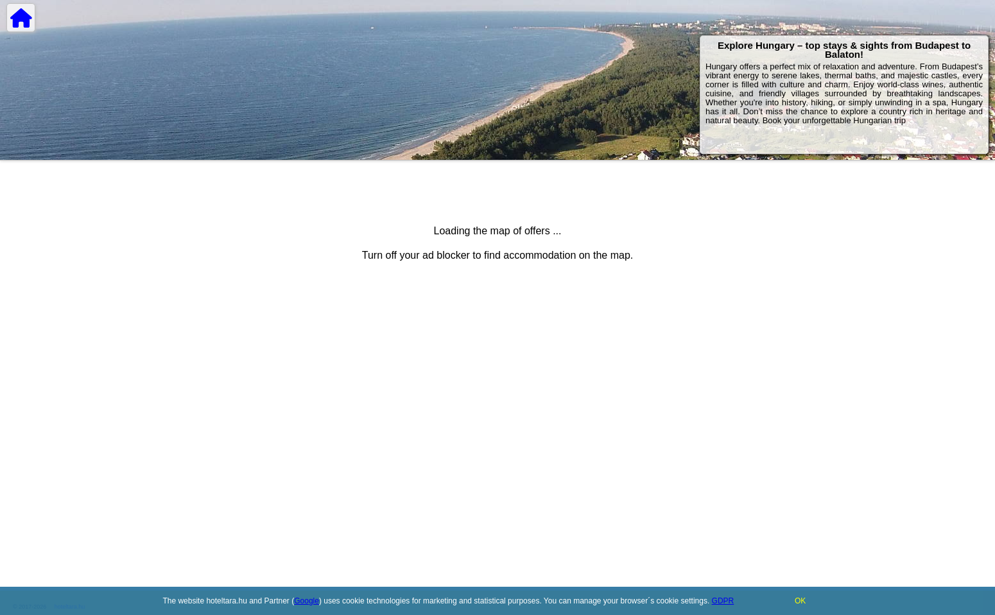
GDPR (723, 600)
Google (306, 600)
